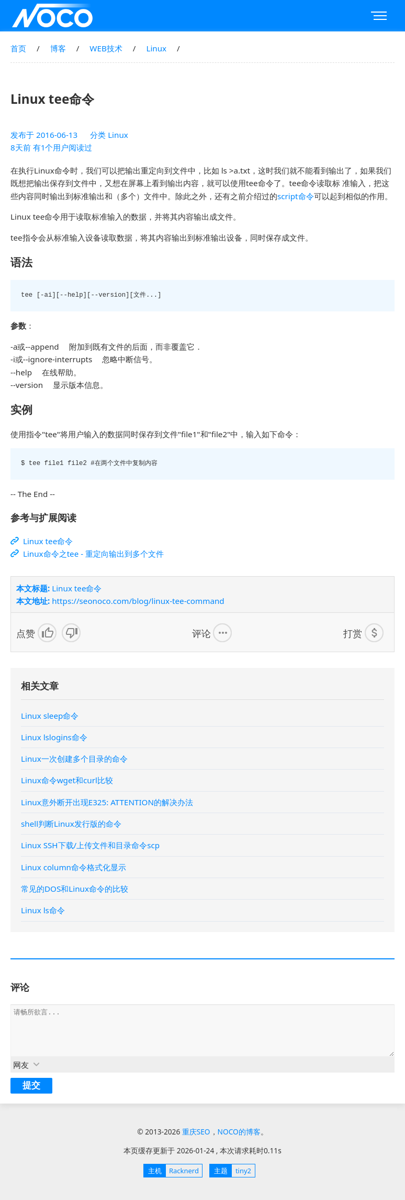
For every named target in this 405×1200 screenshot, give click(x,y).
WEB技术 (105, 48)
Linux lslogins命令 (54, 737)
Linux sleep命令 (49, 715)
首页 (18, 48)
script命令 (295, 196)
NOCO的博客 (239, 1132)
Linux (156, 48)
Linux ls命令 (43, 910)
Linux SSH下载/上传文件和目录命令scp (90, 845)
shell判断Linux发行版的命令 (71, 823)
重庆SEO (52, 15)
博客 (58, 48)
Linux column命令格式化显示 (73, 867)
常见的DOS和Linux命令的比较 (74, 888)
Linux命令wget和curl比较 (67, 780)
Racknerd (171, 1170)
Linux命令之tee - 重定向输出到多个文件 (87, 553)
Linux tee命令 (41, 541)
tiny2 (230, 1170)
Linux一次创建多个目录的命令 (74, 758)
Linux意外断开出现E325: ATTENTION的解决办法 (107, 802)
